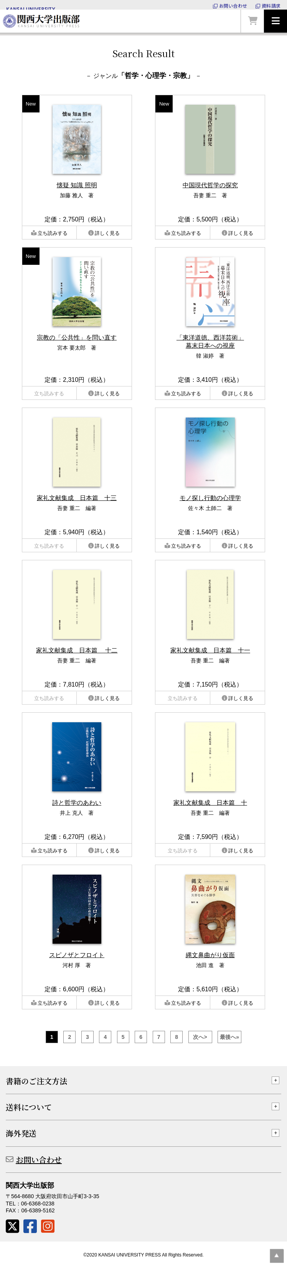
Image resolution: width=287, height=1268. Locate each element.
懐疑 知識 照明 (77, 185)
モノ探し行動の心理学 (210, 498)
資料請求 (271, 5)
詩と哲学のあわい (76, 802)
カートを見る (252, 21)
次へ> (200, 1037)
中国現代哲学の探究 (210, 185)
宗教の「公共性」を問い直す (77, 337)
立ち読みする (53, 233)
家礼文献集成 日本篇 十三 (77, 498)
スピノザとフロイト (76, 955)
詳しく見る (107, 233)
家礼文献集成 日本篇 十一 (210, 650)
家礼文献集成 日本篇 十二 (76, 650)
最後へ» (229, 1037)
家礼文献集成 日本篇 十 (210, 802)
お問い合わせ (233, 5)
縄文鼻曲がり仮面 (210, 955)
